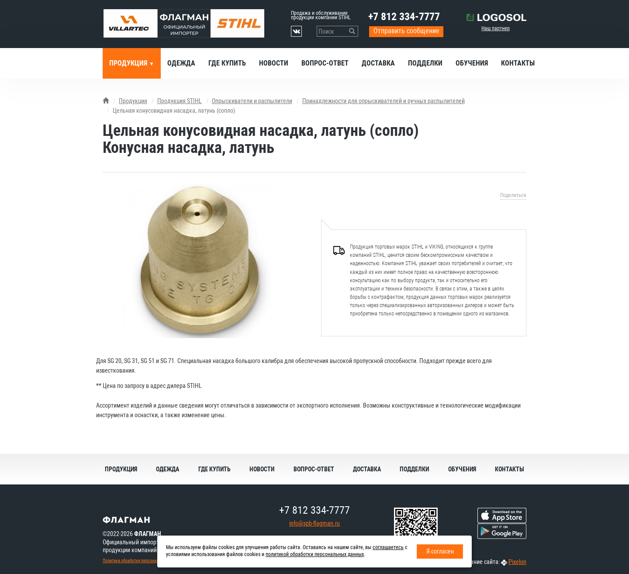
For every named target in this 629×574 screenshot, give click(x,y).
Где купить (227, 63)
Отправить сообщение (406, 31)
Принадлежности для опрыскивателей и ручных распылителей (383, 100)
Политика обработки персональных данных (142, 560)
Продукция (129, 63)
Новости (273, 63)
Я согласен (440, 551)
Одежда (181, 63)
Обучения (472, 63)
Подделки (425, 63)
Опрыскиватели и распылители (252, 100)
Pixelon (517, 561)
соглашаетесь (388, 547)
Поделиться (513, 195)
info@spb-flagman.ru (314, 523)
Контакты (518, 63)
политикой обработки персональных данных (315, 554)
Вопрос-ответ (325, 63)
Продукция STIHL (179, 100)
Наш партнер (495, 28)
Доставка (378, 63)
